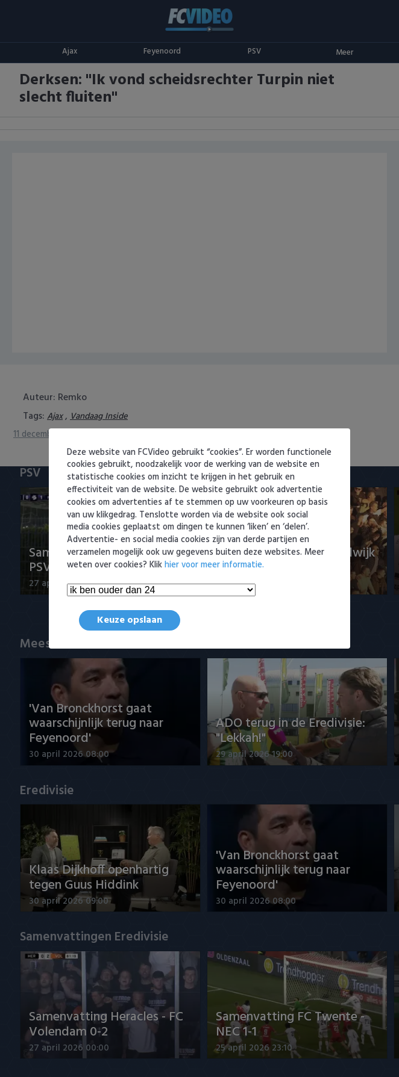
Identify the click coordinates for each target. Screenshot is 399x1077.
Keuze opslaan (129, 620)
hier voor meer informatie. (214, 565)
